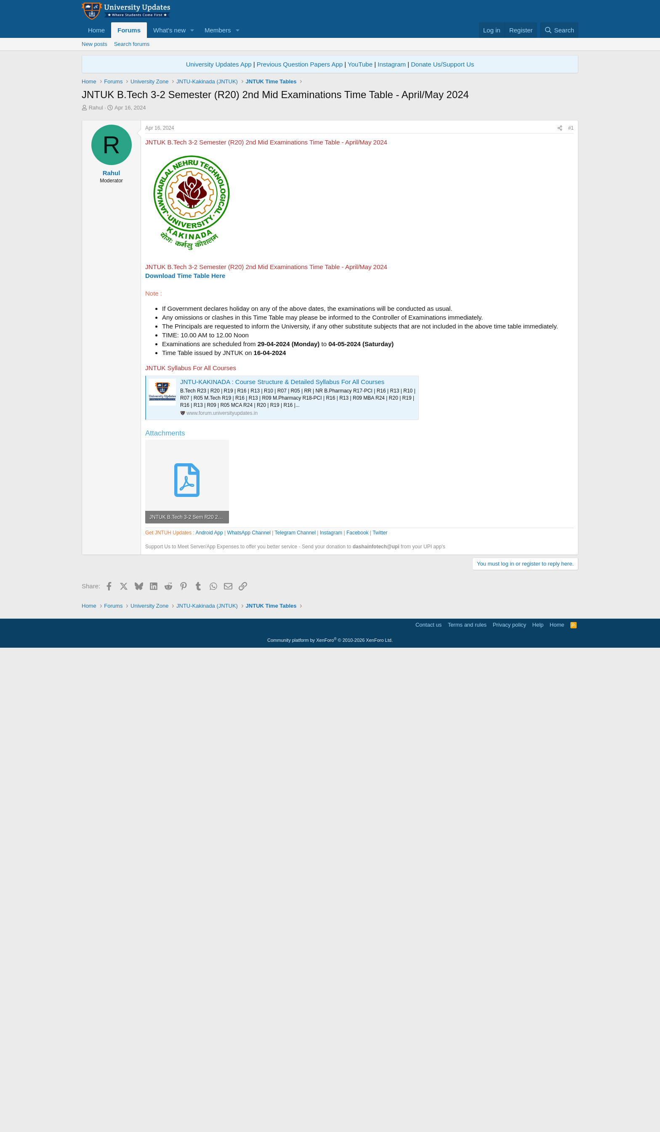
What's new (169, 30)
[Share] (559, 246)
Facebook (357, 773)
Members (218, 30)
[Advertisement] (330, 175)
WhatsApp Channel (249, 773)
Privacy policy (509, 1105)
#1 (571, 246)
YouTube (360, 64)
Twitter (380, 773)
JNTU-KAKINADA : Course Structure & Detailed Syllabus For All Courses (282, 499)
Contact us (428, 1105)
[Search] (559, 30)
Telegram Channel (295, 773)
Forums (129, 30)
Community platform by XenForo (330, 1120)
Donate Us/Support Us (442, 64)
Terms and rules (467, 1105)
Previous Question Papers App (300, 64)
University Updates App (219, 64)
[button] (192, 30)
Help (538, 1105)
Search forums (132, 44)
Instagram (392, 64)
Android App (209, 773)
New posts (94, 44)
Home (96, 30)
